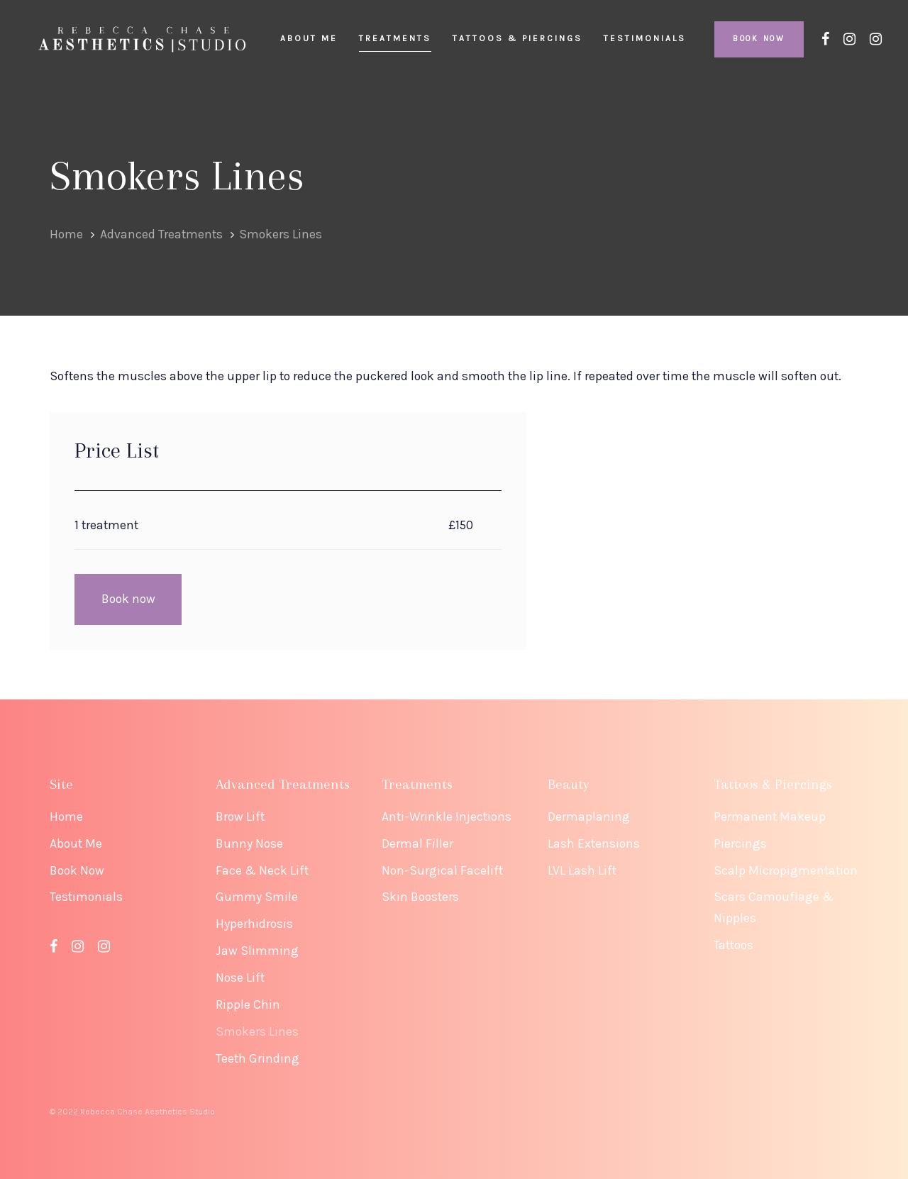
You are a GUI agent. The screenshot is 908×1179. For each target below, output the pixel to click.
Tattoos (733, 945)
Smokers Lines (257, 1031)
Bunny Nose (249, 843)
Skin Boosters (420, 897)
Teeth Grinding (257, 1058)
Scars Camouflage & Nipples (774, 907)
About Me (76, 843)
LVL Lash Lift (582, 870)
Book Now (77, 870)
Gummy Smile (257, 897)
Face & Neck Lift (262, 870)
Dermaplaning (589, 816)
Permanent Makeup (770, 816)
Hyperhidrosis (254, 924)
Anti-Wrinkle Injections (446, 816)
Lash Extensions (594, 843)
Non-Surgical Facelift (442, 870)
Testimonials (86, 897)
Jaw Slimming (257, 950)
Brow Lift (240, 816)
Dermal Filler (417, 843)
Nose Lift (240, 977)
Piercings (740, 843)
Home (66, 816)
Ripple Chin (248, 1004)
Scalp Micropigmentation (786, 870)
